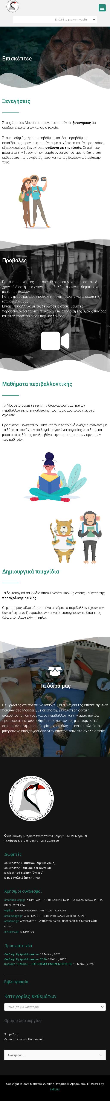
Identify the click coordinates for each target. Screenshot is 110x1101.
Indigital (55, 1089)
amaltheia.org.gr (14, 899)
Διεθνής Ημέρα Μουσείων (21, 954)
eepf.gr (9, 910)
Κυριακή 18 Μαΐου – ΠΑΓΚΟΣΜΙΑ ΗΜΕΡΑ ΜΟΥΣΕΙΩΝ (38, 964)
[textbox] (53, 19)
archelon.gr (11, 921)
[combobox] (55, 19)
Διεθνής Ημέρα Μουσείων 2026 (25, 959)
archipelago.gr (13, 915)
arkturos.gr (11, 931)
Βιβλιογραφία (16, 981)
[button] (102, 7)
